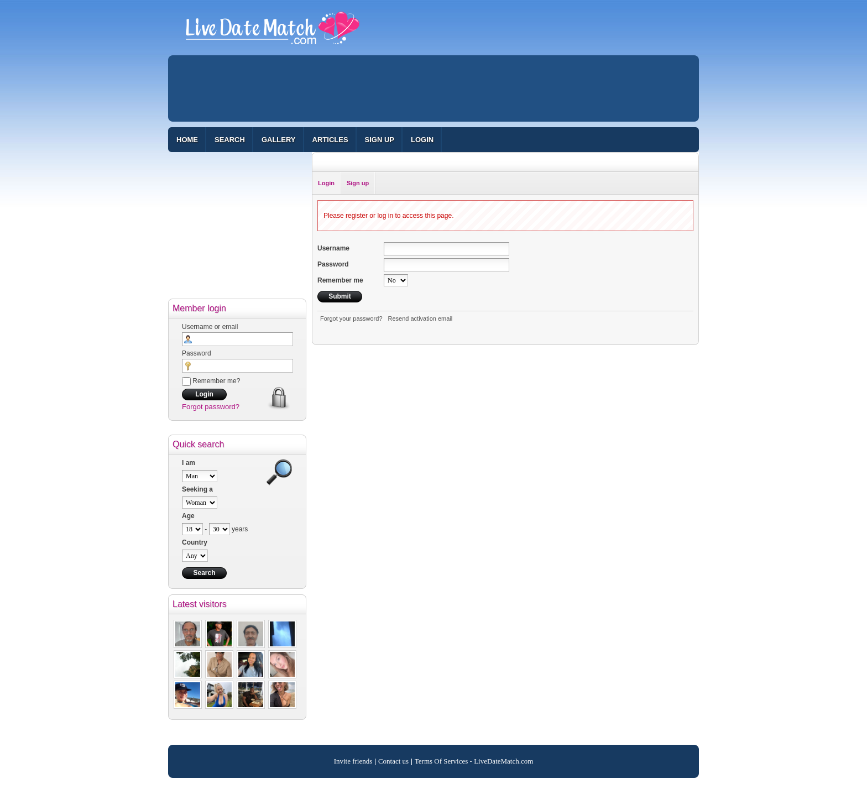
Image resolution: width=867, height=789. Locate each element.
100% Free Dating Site (272, 32)
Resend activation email (420, 318)
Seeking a (197, 489)
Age (188, 516)
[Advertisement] (433, 88)
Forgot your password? (351, 318)
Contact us (393, 761)
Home (187, 139)
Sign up (379, 139)
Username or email (210, 327)
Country (194, 542)
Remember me (340, 280)
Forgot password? (210, 407)
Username (333, 248)
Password (196, 353)
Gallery (279, 139)
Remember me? (211, 381)
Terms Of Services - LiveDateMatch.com (474, 761)
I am (188, 463)
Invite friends (353, 761)
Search (230, 139)
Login (422, 139)
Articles (330, 139)
